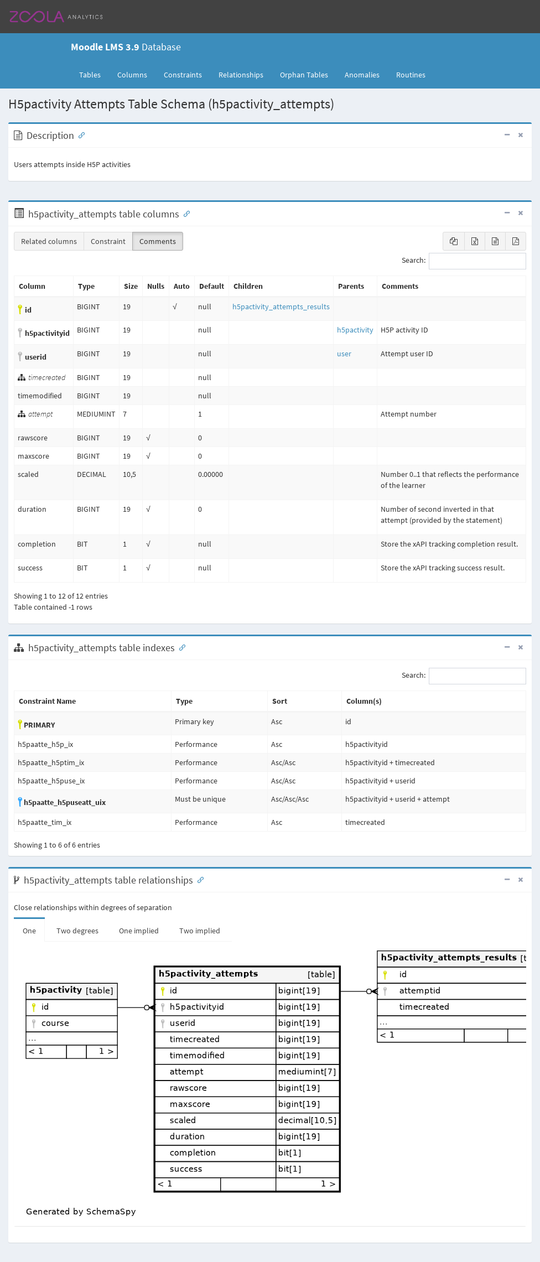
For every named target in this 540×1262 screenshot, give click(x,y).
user (344, 354)
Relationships (241, 75)
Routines (410, 75)
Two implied (199, 931)
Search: (464, 261)
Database (126, 46)
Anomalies (362, 75)
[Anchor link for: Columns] (184, 213)
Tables (94, 74)
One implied (139, 931)
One (29, 931)
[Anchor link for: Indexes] (180, 647)
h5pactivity (355, 330)
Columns (132, 75)
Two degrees (77, 931)
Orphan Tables (304, 75)
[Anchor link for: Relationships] (198, 879)
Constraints (183, 75)
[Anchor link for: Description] (79, 134)
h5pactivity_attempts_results (281, 306)
